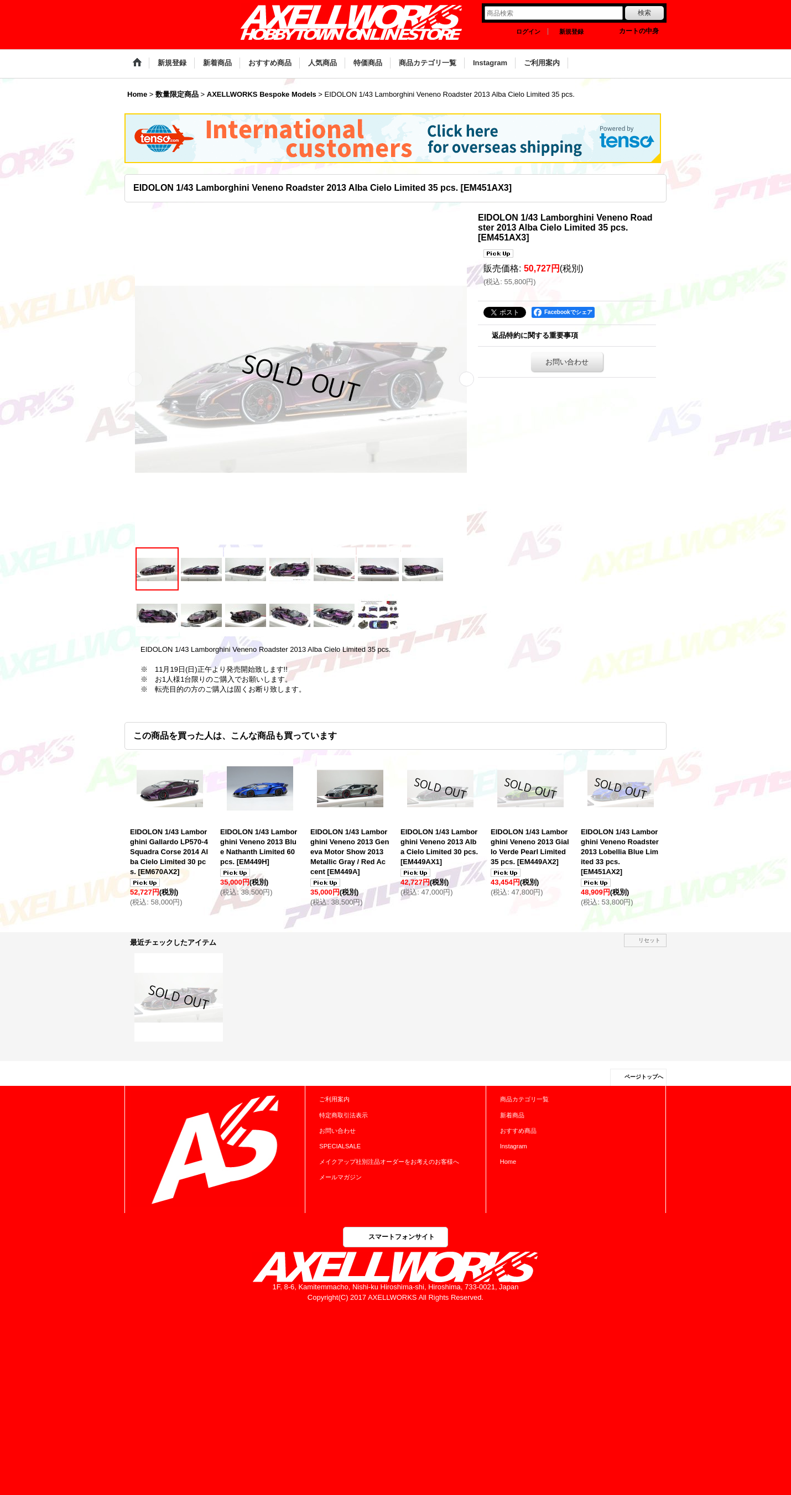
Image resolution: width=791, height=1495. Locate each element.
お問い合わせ (567, 362)
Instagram (513, 1146)
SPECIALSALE (340, 1146)
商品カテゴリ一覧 (524, 1099)
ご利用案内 (334, 1099)
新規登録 (571, 31)
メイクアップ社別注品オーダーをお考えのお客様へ (389, 1161)
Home (508, 1161)
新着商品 (512, 1115)
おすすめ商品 (518, 1130)
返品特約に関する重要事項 (535, 335)
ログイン (528, 31)
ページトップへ (644, 1077)
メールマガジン (340, 1177)
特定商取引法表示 (343, 1115)
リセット (649, 940)
